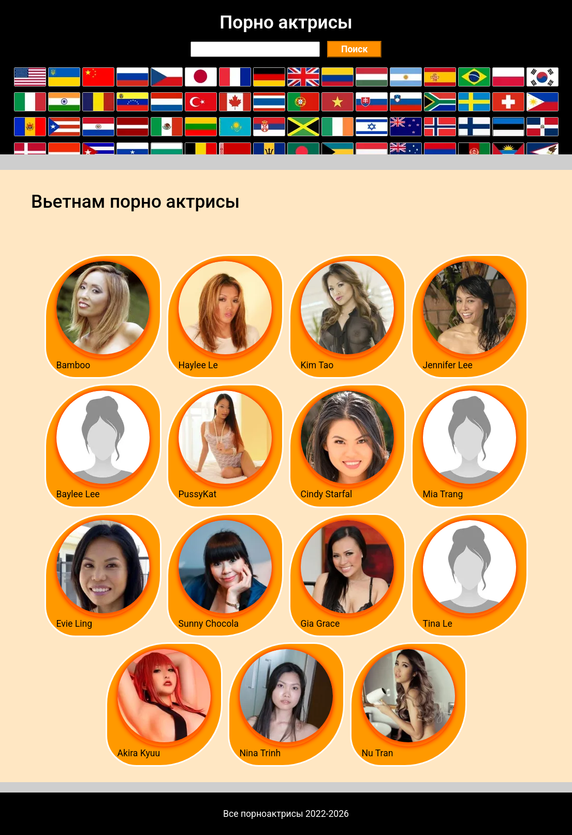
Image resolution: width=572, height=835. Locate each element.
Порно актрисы (285, 22)
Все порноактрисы (263, 814)
